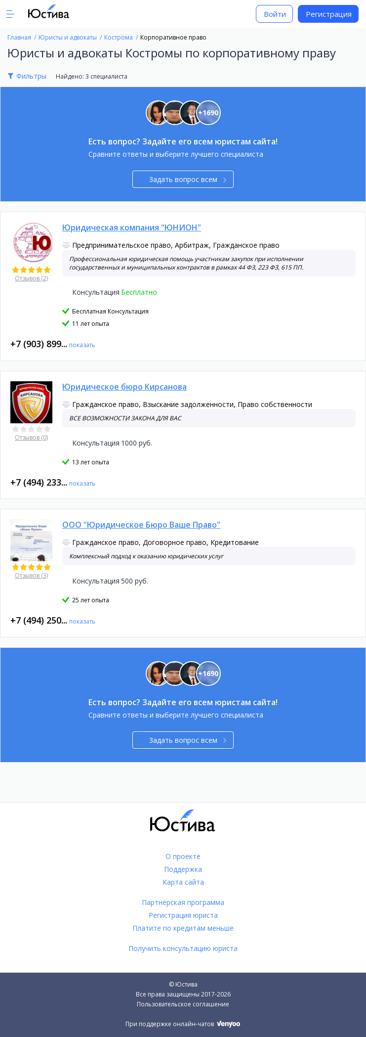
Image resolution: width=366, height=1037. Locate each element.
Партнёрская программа (183, 902)
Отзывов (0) (31, 437)
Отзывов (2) (31, 278)
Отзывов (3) (31, 575)
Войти (275, 14)
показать (82, 345)
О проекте (183, 856)
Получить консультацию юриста (183, 948)
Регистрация (329, 14)
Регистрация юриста (183, 915)
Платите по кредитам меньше (183, 928)
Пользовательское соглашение (183, 1004)
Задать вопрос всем (188, 179)
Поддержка (183, 869)
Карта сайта (183, 882)
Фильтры (31, 76)
